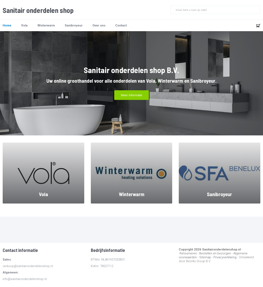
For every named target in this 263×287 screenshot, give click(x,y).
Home (7, 25)
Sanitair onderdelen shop (38, 10)
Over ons (98, 25)
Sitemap (205, 257)
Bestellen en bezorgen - (216, 253)
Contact (121, 25)
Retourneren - (189, 253)
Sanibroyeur (74, 25)
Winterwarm (46, 25)
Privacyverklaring (224, 257)
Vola (24, 25)
